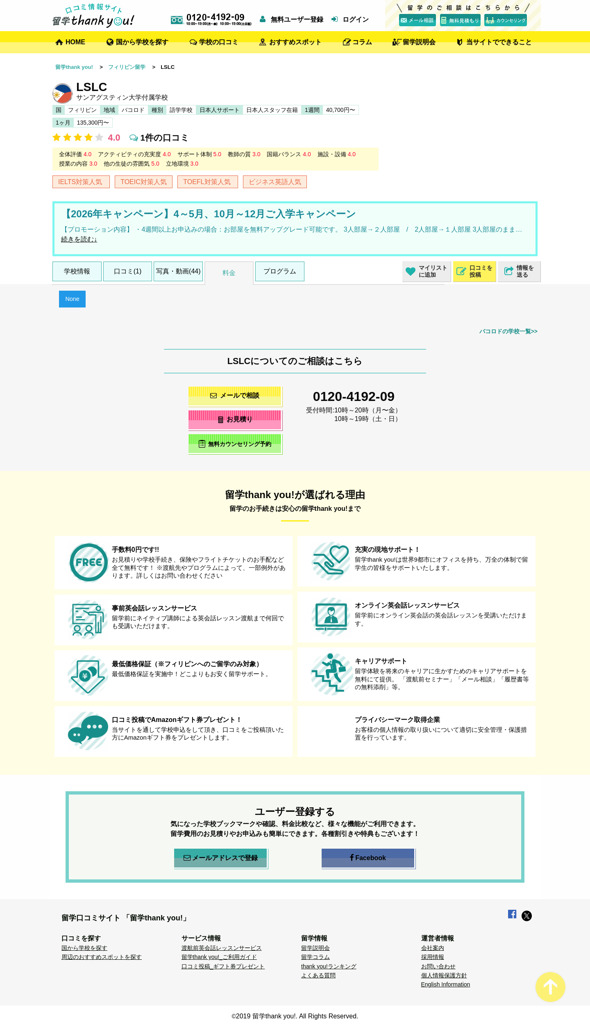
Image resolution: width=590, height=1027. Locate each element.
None (72, 299)
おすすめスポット (295, 42)
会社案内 (432, 948)
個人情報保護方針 (444, 975)
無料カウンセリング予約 (235, 444)
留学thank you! (74, 67)
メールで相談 (234, 395)
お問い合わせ (438, 966)
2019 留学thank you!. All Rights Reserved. (297, 1016)
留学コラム (315, 957)
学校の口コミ (218, 42)
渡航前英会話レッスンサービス (222, 948)
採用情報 (432, 957)
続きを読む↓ (79, 239)
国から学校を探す (142, 42)
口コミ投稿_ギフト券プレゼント (223, 966)
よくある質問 (318, 975)
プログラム (279, 271)
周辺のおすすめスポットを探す (101, 957)
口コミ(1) (128, 271)
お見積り (235, 419)
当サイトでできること (499, 42)
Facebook (368, 858)
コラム (362, 42)
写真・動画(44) (178, 271)
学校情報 (77, 271)
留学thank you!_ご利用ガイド (219, 957)
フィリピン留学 (126, 67)
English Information (445, 984)
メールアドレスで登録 (221, 858)
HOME (75, 42)
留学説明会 (419, 42)
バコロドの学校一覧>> (508, 331)
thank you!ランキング (328, 966)
